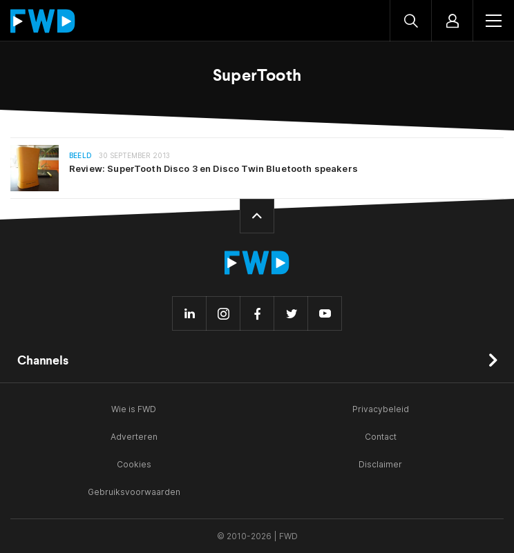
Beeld (80, 155)
